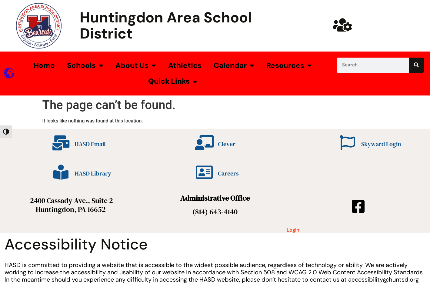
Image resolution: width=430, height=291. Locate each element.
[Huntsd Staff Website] (342, 24)
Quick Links (172, 81)
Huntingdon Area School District (166, 25)
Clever (226, 144)
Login (293, 230)
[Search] (416, 65)
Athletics (185, 65)
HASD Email (90, 144)
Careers (228, 173)
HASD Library (93, 173)
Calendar (234, 65)
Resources (289, 65)
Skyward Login (381, 144)
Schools (85, 65)
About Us (135, 65)
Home (44, 65)
